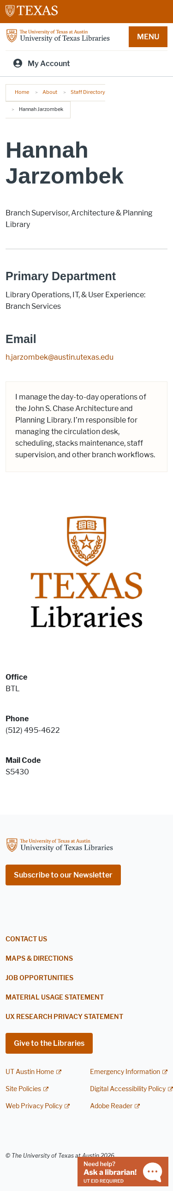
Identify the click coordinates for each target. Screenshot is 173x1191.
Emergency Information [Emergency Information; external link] (125, 1072)
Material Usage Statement (55, 997)
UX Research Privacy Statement (64, 1017)
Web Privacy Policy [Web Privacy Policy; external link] (34, 1106)
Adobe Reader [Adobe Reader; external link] (111, 1106)
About (49, 92)
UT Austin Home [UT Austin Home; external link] (30, 1072)
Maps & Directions (39, 959)
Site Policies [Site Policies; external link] (23, 1089)
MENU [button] (148, 36)
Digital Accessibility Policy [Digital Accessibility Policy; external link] (128, 1089)
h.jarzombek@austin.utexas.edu (59, 357)
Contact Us (26, 939)
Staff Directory (88, 92)
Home (22, 92)
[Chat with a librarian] (123, 1170)
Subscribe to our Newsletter (63, 875)
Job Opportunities (39, 978)
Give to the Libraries (49, 1043)
